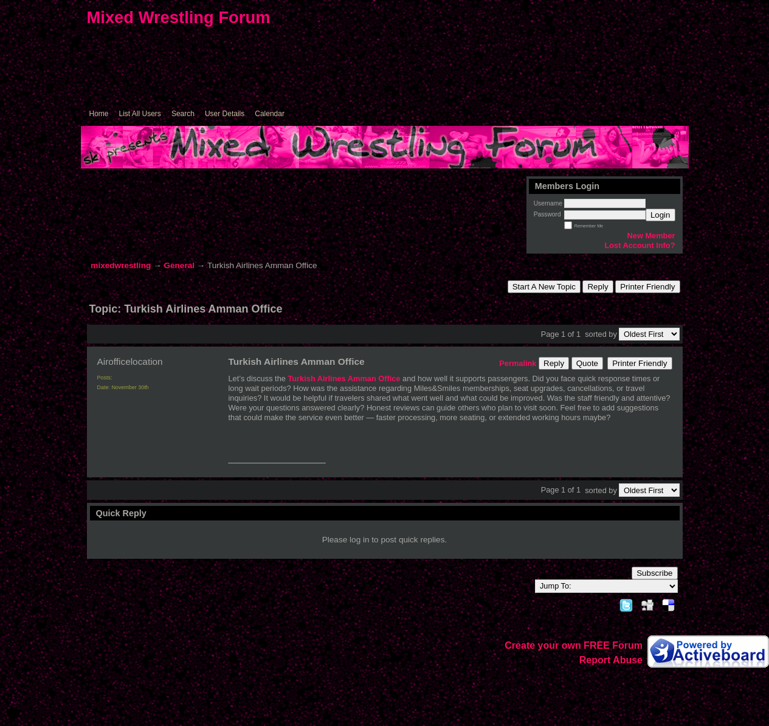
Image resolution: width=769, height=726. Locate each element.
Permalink (517, 363)
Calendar (269, 113)
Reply (597, 286)
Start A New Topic (544, 286)
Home (99, 113)
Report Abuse (611, 660)
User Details (224, 113)
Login (660, 215)
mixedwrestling (121, 265)
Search (183, 113)
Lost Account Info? (639, 245)
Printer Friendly (647, 286)
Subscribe (654, 573)
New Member (651, 235)
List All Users (140, 113)
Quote (587, 363)
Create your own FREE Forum (574, 645)
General (179, 265)
